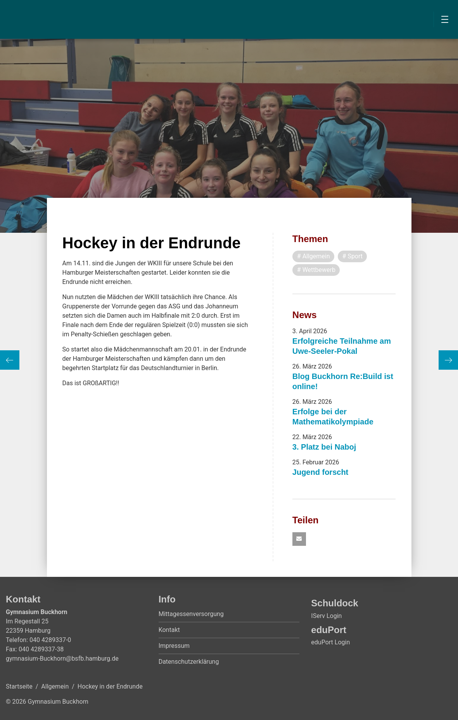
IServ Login (326, 616)
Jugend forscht (320, 472)
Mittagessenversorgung (191, 614)
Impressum (174, 645)
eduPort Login (330, 642)
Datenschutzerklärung (189, 661)
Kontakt (169, 629)
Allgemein (55, 686)
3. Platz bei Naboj (324, 447)
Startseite (19, 686)
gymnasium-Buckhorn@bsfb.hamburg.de (62, 658)
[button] (299, 539)
